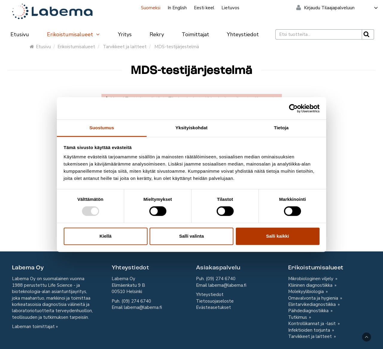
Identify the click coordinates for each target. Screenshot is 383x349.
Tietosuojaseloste (215, 301)
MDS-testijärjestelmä (176, 47)
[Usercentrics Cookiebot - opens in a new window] (293, 108)
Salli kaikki (277, 236)
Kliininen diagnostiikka (311, 285)
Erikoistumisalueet (73, 34)
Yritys (125, 34)
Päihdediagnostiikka (309, 311)
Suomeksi (150, 8)
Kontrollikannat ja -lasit (312, 324)
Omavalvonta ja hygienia (313, 298)
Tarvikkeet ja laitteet (125, 47)
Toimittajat (195, 34)
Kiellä (105, 236)
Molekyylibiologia (306, 292)
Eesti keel (204, 8)
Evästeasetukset (213, 307)
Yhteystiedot (243, 34)
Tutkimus (298, 317)
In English (177, 8)
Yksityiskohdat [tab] (191, 127)
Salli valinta (191, 236)
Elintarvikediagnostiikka (312, 304)
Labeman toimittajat (33, 327)
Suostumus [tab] (101, 127)
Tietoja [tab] (281, 127)
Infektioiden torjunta (309, 330)
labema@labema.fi (143, 307)
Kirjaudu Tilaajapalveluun (341, 8)
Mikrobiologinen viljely (311, 279)
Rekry (157, 34)
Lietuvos (230, 8)
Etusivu (19, 34)
